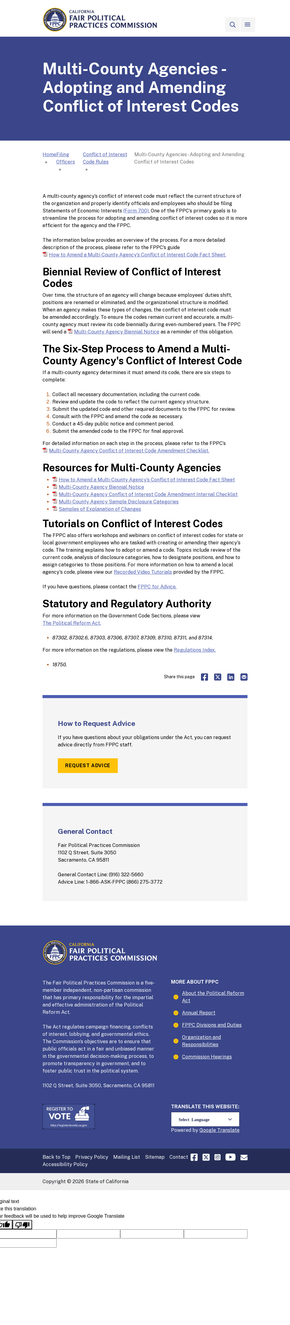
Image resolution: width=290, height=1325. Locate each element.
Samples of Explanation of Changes (100, 509)
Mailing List (126, 1157)
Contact (178, 1157)
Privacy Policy (91, 1157)
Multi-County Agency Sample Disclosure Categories (119, 501)
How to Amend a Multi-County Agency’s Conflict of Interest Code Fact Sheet (147, 479)
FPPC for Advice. (157, 587)
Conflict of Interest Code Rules (105, 158)
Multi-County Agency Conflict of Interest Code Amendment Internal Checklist (148, 494)
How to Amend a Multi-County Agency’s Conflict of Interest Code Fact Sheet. (137, 254)
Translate (228, 1130)
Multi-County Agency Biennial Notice (116, 331)
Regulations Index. (195, 650)
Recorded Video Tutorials (143, 572)
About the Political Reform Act (213, 996)
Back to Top (56, 1157)
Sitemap (155, 1157)
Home (49, 154)
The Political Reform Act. (72, 623)
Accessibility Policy (65, 1164)
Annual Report (198, 1013)
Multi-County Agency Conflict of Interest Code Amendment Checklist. (129, 450)
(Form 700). (136, 211)
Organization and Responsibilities (201, 1040)
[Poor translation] (22, 1224)
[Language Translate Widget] (205, 1119)
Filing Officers (65, 158)
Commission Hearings (207, 1057)
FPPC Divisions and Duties (212, 1025)
